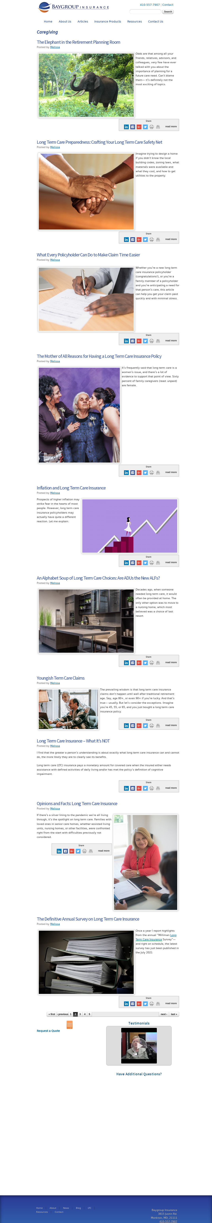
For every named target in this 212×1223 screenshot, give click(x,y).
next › (164, 1014)
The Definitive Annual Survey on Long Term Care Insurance (88, 919)
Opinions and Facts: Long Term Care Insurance (77, 803)
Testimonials (139, 1023)
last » (174, 1014)
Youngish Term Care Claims (60, 678)
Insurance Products (107, 21)
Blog (78, 1208)
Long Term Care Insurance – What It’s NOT (73, 741)
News (66, 1208)
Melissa (55, 47)
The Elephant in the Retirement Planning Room (78, 42)
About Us (65, 21)
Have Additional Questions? (139, 1074)
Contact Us (155, 21)
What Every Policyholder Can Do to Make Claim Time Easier (88, 255)
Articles (83, 21)
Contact (167, 5)
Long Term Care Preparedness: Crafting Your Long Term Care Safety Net (99, 142)
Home (48, 21)
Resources (134, 21)
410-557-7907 (150, 5)
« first (52, 1014)
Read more (171, 126)
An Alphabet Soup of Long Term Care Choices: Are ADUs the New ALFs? (98, 578)
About (53, 1208)
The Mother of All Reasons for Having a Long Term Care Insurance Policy (99, 356)
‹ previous (62, 1014)
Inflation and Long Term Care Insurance (71, 488)
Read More (139, 1045)
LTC (89, 1208)
